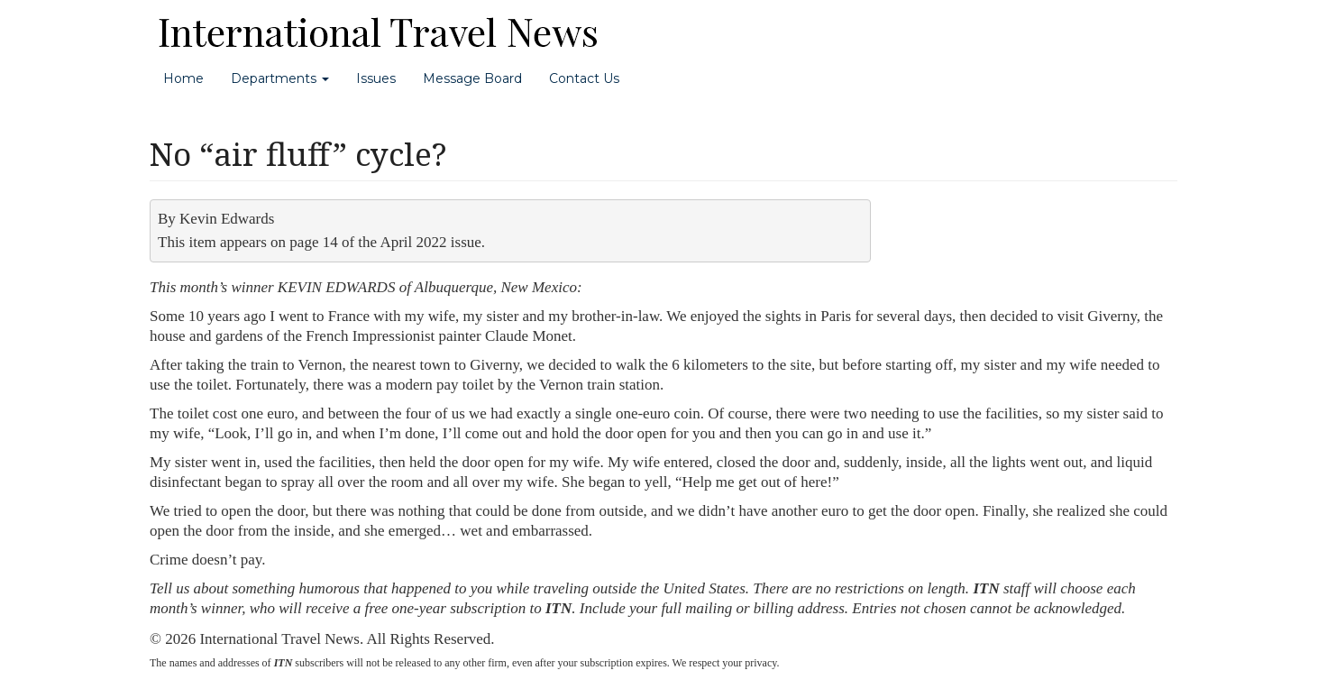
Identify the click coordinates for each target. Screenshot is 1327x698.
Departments (280, 78)
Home (183, 78)
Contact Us (584, 78)
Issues (376, 78)
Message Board (472, 78)
